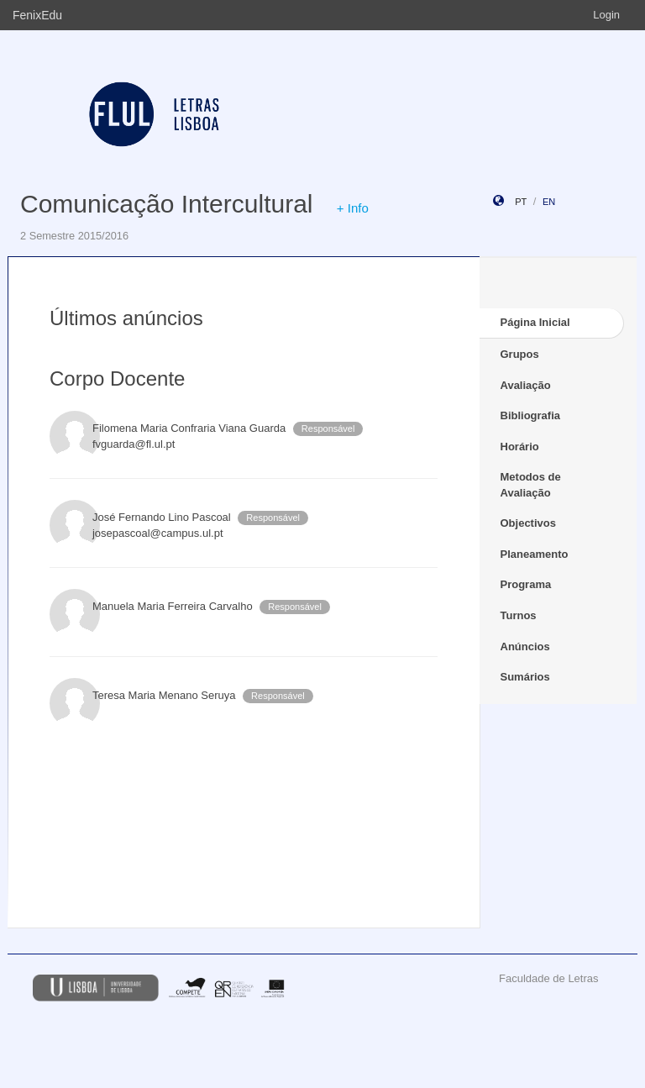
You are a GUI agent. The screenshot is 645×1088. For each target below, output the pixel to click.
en (549, 202)
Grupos (520, 354)
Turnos (519, 615)
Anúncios (525, 646)
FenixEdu (37, 15)
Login (606, 14)
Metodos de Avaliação (531, 484)
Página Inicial (535, 322)
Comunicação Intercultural (166, 204)
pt (521, 202)
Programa (526, 584)
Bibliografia (531, 415)
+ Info (353, 208)
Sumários (525, 676)
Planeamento (535, 554)
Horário (520, 446)
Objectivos (528, 523)
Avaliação (526, 385)
